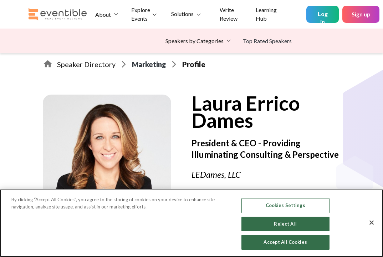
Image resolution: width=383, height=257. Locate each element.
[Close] (371, 223)
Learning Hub (266, 14)
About (103, 14)
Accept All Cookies (285, 242)
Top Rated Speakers (267, 40)
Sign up (361, 14)
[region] (191, 223)
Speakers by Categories (194, 40)
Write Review (229, 14)
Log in (323, 16)
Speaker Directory (86, 64)
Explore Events (140, 14)
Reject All (285, 224)
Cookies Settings (285, 205)
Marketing (149, 64)
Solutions (182, 13)
